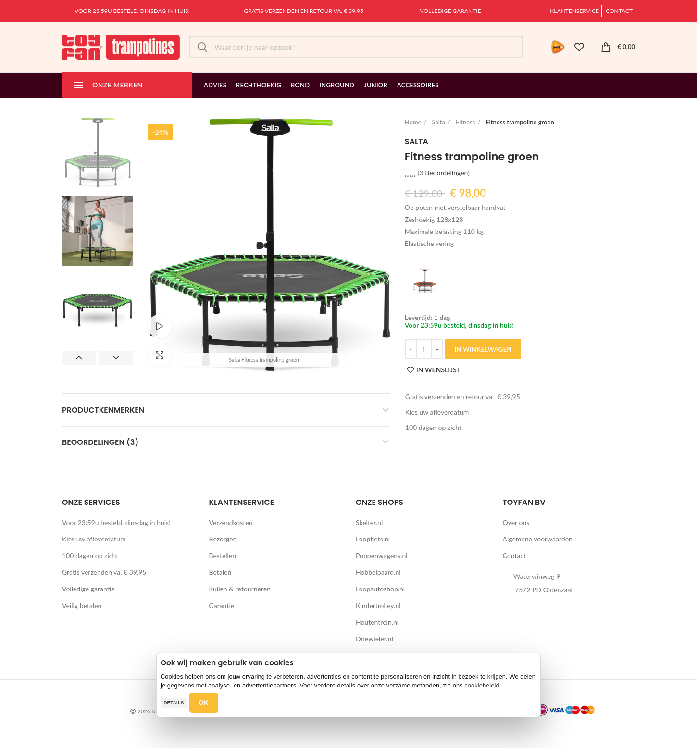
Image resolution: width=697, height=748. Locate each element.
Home (413, 122)
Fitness (465, 122)
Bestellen (222, 556)
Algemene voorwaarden (538, 539)
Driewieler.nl (374, 639)
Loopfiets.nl (373, 539)
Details (173, 702)
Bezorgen (223, 539)
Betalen (220, 572)
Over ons (516, 522)
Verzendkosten (231, 522)
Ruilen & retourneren (240, 589)
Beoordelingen (446, 173)
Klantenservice (574, 10)
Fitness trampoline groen (519, 122)
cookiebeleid (481, 685)
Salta (438, 122)
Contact (619, 10)
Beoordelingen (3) (100, 442)
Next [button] (116, 358)
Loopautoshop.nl (380, 589)
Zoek (202, 47)
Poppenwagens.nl (382, 556)
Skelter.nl (369, 522)
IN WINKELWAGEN (482, 349)
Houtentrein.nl (377, 622)
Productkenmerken (103, 410)
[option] (97, 153)
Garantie (222, 605)
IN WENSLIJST (438, 370)
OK (204, 702)
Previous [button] (79, 358)
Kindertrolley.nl (378, 605)
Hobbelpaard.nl (378, 572)
